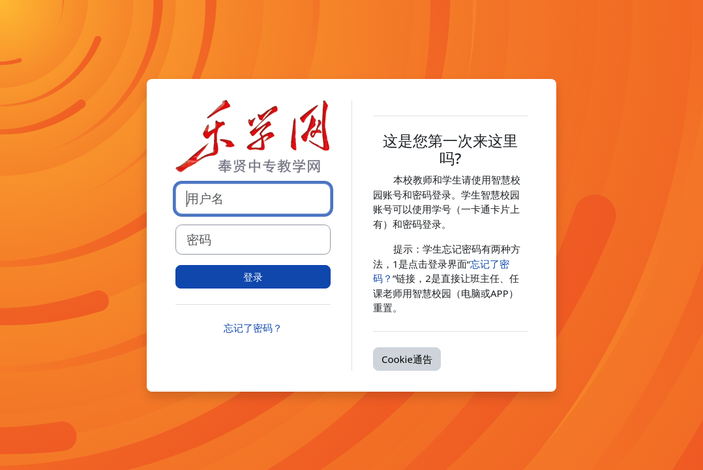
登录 (253, 276)
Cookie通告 (406, 359)
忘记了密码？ (253, 327)
